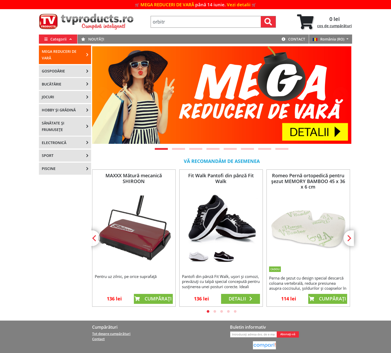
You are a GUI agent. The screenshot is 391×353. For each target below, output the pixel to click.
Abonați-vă (287, 334)
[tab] (324, 22)
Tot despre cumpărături (111, 333)
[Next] (341, 95)
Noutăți (92, 39)
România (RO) (329, 39)
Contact (293, 39)
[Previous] (102, 95)
